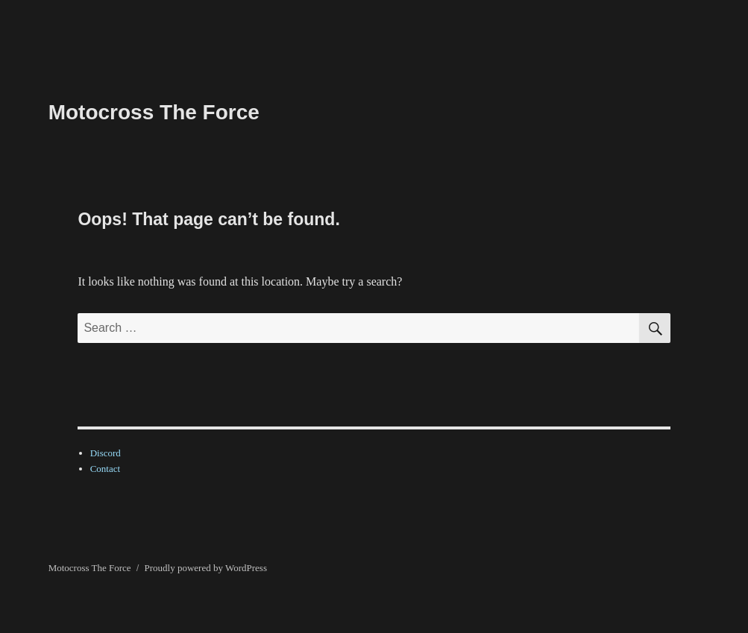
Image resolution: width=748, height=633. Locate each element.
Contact (105, 468)
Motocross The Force (154, 112)
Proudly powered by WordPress (206, 567)
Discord (105, 453)
